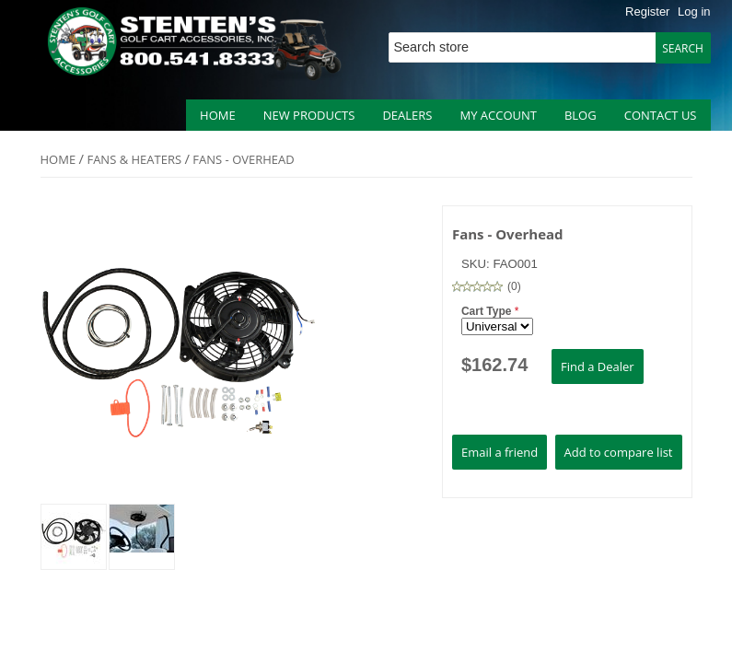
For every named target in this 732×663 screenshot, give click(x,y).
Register (647, 11)
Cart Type (488, 311)
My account (497, 115)
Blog (580, 115)
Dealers (407, 115)
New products (309, 115)
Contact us (660, 115)
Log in (694, 11)
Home (218, 115)
